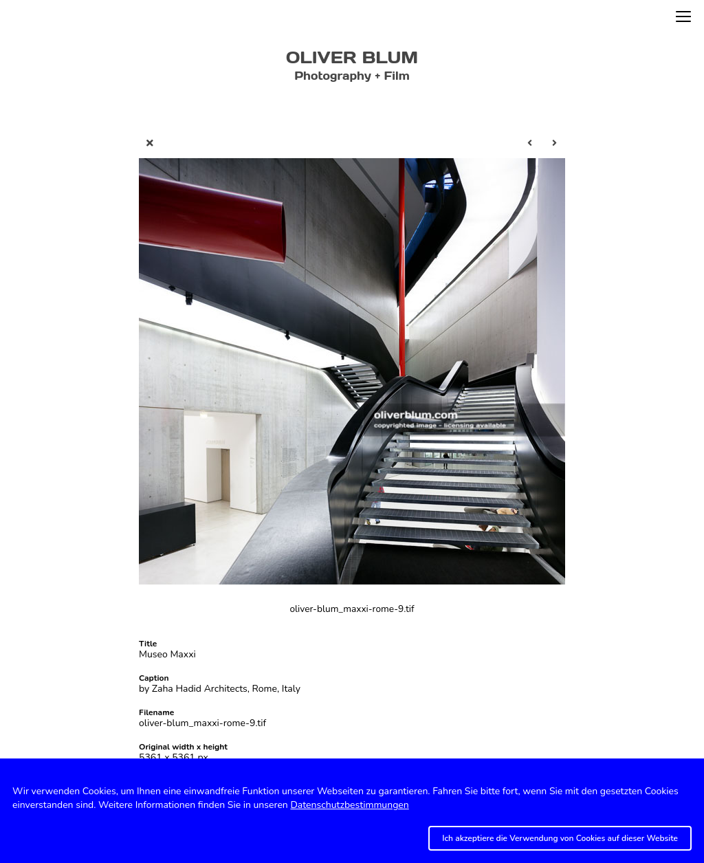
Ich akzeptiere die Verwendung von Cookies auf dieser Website (560, 838)
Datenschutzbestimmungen (349, 804)
